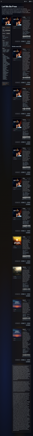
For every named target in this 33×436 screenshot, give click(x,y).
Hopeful (7, 51)
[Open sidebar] (1, 1)
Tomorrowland (25, 49)
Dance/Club (6, 37)
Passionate (4, 50)
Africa (24, 178)
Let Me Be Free (25, 17)
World (23, 193)
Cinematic (24, 71)
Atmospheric (4, 49)
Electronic (4, 38)
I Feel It (24, 208)
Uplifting (8, 50)
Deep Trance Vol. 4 (26, 329)
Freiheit (24, 88)
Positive (8, 49)
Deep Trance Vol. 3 (26, 300)
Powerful (4, 51)
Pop (3, 37)
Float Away (25, 148)
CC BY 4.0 (8, 27)
